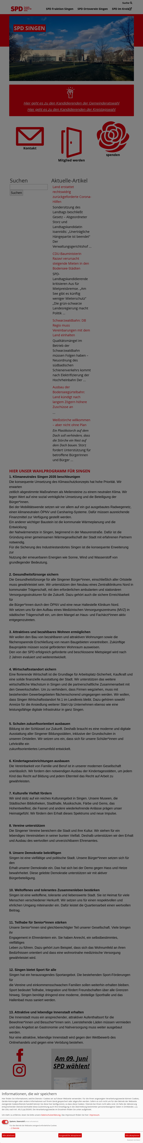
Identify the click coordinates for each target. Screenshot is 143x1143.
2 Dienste (14, 1128)
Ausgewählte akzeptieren (70, 1135)
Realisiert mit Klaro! (133, 1140)
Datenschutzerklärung (51, 1115)
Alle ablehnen (9, 1135)
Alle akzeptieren (132, 1135)
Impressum (94, 1115)
